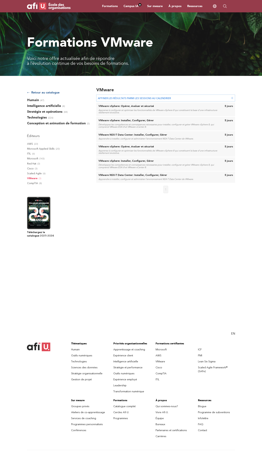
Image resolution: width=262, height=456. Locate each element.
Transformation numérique (128, 391)
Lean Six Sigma (206, 361)
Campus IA (132, 6)
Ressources (194, 6)
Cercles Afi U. (121, 412)
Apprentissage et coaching (129, 349)
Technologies (79, 361)
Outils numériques (81, 355)
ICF (200, 349)
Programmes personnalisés (87, 424)
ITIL (157, 379)
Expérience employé (125, 379)
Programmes (120, 418)
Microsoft (161, 349)
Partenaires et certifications (171, 430)
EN (233, 333)
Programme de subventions (214, 412)
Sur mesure (155, 6)
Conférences (78, 430)
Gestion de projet (81, 379)
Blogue (202, 406)
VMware (160, 361)
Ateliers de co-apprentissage (88, 412)
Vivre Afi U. (162, 412)
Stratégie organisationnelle (86, 373)
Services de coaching (83, 418)
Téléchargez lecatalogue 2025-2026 (40, 234)
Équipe (160, 418)
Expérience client (123, 355)
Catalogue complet (124, 406)
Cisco (159, 367)
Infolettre (203, 418)
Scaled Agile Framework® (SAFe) (213, 369)
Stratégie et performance (127, 367)
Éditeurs (33, 136)
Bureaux (160, 424)
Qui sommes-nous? (167, 406)
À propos (174, 6)
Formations (110, 6)
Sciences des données (84, 367)
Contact (202, 430)
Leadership (119, 385)
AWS (158, 355)
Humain (75, 349)
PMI (200, 355)
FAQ (200, 424)
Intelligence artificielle (125, 361)
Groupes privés (80, 406)
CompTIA (161, 373)
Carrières (161, 436)
